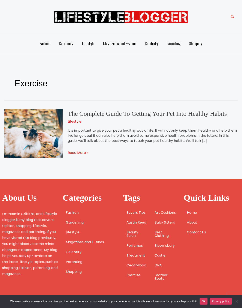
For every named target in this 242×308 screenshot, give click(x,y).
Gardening (66, 43)
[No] (236, 301)
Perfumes (134, 245)
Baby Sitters (165, 222)
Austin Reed (136, 222)
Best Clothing (162, 234)
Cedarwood (136, 265)
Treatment (135, 255)
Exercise (133, 275)
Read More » (78, 152)
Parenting (174, 43)
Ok (203, 301)
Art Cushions (165, 212)
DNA (158, 265)
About (192, 222)
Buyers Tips (136, 212)
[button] (232, 17)
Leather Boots (161, 277)
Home (192, 212)
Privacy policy (221, 301)
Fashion (45, 43)
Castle (160, 255)
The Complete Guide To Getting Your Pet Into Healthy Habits (147, 113)
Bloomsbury (165, 245)
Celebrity (151, 43)
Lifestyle (88, 43)
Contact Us (196, 232)
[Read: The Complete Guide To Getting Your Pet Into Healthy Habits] (33, 133)
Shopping (195, 43)
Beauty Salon (132, 234)
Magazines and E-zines (119, 43)
